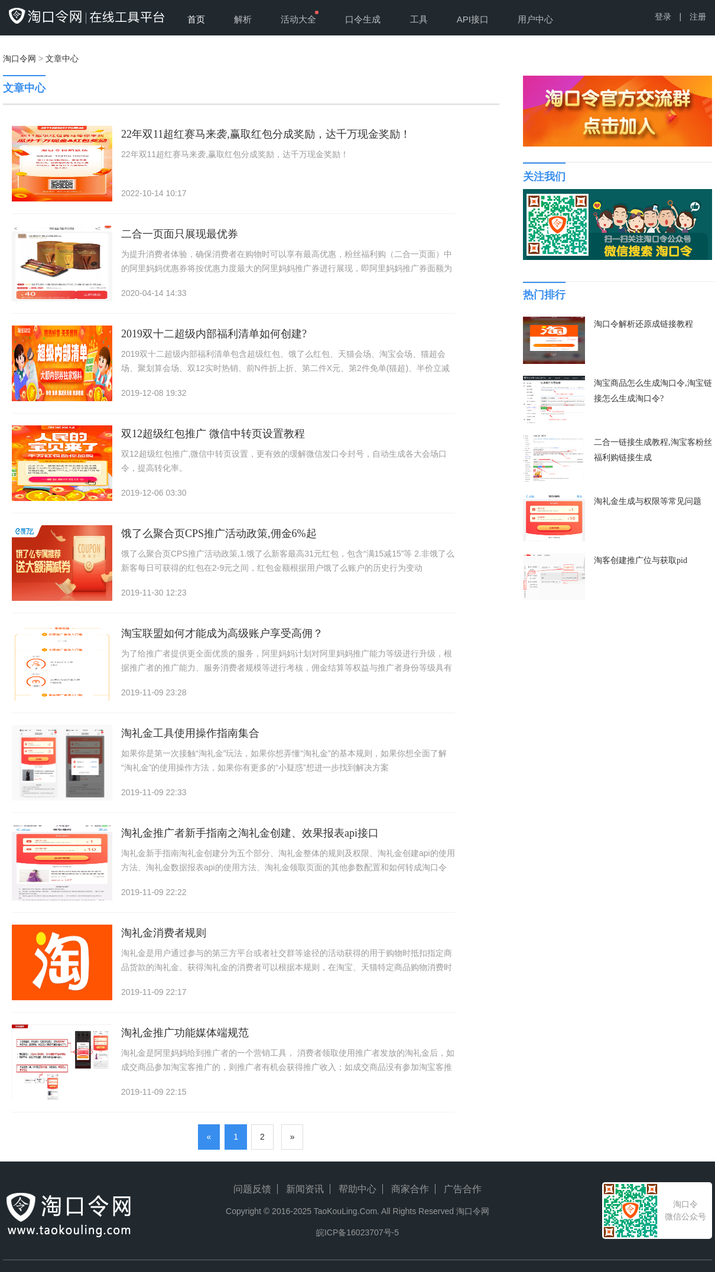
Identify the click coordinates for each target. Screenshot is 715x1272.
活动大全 (298, 19)
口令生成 (363, 19)
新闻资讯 (305, 1189)
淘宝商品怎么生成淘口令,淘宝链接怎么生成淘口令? (653, 391)
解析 (243, 19)
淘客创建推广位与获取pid (640, 560)
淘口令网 (19, 58)
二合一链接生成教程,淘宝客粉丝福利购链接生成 (653, 450)
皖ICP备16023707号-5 (357, 1232)
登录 (663, 16)
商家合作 (410, 1189)
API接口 (473, 19)
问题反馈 (252, 1189)
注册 (698, 16)
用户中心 (535, 19)
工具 (419, 19)
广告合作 (463, 1189)
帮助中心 (357, 1189)
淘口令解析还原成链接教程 (643, 324)
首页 (196, 19)
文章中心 (62, 58)
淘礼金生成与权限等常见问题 (647, 501)
